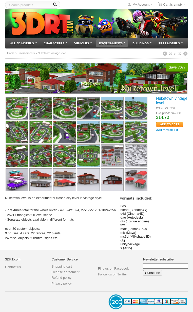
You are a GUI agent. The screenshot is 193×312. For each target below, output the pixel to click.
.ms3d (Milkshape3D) (135, 236)
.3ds (123, 206)
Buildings (141, 43)
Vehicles (83, 43)
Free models (171, 43)
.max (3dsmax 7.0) (133, 229)
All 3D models (23, 43)
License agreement (65, 272)
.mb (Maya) (128, 233)
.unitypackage (130, 244)
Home (10, 53)
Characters (55, 43)
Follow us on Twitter (112, 274)
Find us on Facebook (113, 268)
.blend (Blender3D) (133, 210)
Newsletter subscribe (158, 259)
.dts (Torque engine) (134, 221)
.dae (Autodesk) (131, 217)
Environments (112, 43)
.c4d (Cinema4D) (132, 214)
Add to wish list (167, 130)
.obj (122, 240)
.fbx (122, 225)
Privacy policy (61, 283)
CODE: (160, 108)
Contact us (13, 267)
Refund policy (61, 278)
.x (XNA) (126, 248)
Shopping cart (61, 266)
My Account (140, 4)
